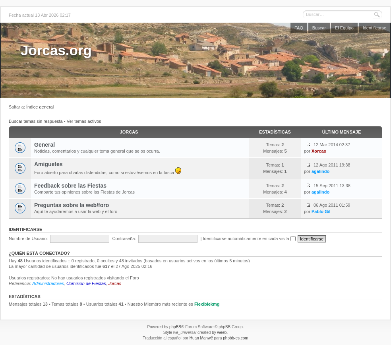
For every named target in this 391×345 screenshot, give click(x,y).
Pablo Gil (321, 211)
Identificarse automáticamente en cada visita (249, 238)
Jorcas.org (56, 50)
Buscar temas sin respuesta (36, 121)
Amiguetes (48, 164)
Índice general (40, 107)
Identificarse (374, 27)
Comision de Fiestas (86, 283)
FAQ (298, 27)
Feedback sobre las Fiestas (70, 185)
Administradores (48, 283)
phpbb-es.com (235, 338)
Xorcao (319, 151)
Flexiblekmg (207, 304)
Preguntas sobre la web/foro (71, 205)
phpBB (175, 327)
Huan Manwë (201, 338)
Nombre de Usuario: (28, 238)
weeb (221, 332)
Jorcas (129, 132)
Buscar (319, 27)
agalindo (320, 171)
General (44, 144)
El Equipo (344, 27)
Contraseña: (124, 238)
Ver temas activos (84, 121)
